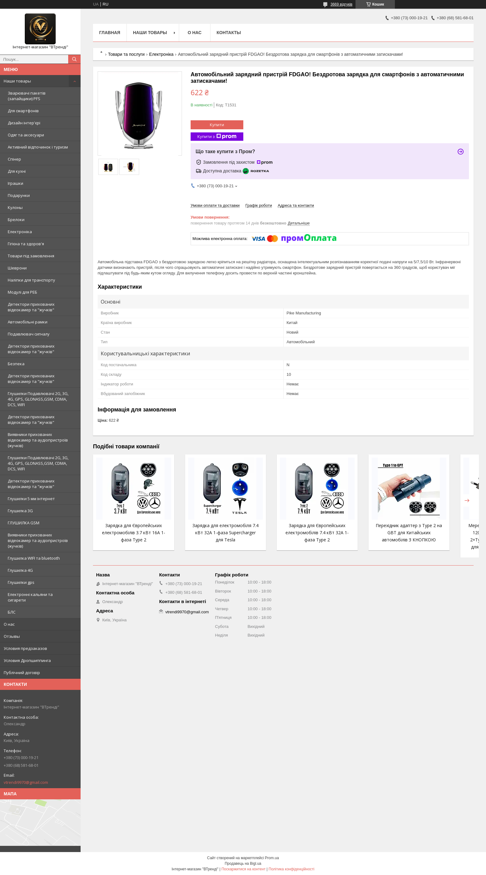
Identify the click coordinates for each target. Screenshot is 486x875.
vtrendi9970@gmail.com (26, 782)
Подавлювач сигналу (29, 334)
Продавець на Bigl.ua (243, 863)
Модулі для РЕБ (22, 292)
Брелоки (16, 219)
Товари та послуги (126, 54)
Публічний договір (22, 672)
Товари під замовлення (31, 256)
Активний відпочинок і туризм (38, 147)
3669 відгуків (341, 4)
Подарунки (19, 195)
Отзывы (12, 636)
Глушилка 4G (20, 570)
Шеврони (17, 268)
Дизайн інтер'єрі (24, 123)
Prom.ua (272, 858)
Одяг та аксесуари (26, 135)
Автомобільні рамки (27, 322)
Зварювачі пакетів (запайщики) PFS (27, 95)
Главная (109, 32)
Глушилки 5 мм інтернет (31, 498)
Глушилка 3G (20, 510)
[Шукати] (74, 59)
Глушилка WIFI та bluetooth (34, 558)
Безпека (16, 363)
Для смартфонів (23, 110)
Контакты (229, 32)
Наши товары (17, 81)
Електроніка (20, 231)
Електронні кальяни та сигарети (30, 597)
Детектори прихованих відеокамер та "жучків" (31, 307)
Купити (217, 124)
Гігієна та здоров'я (26, 244)
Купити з (216, 137)
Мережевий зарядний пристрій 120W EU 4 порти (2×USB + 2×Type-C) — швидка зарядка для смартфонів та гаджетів (439, 539)
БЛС (11, 612)
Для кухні (17, 171)
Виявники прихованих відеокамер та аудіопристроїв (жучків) (38, 440)
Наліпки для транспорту (31, 280)
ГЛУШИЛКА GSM (23, 523)
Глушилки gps (21, 582)
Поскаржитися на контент (243, 869)
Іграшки (15, 183)
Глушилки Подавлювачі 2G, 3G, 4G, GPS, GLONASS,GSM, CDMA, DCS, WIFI (38, 399)
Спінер (14, 159)
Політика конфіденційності (292, 869)
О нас (9, 624)
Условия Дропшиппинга (27, 660)
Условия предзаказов (25, 648)
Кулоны (15, 207)
